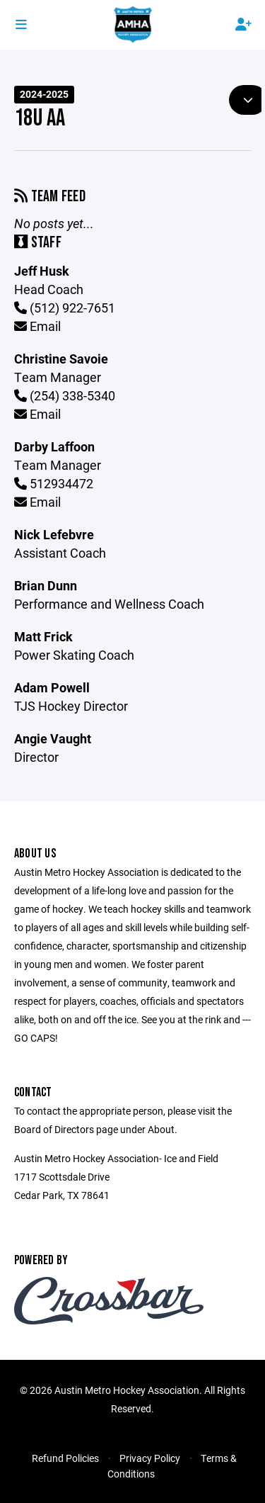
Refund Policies (65, 1458)
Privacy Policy (149, 1458)
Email (37, 325)
